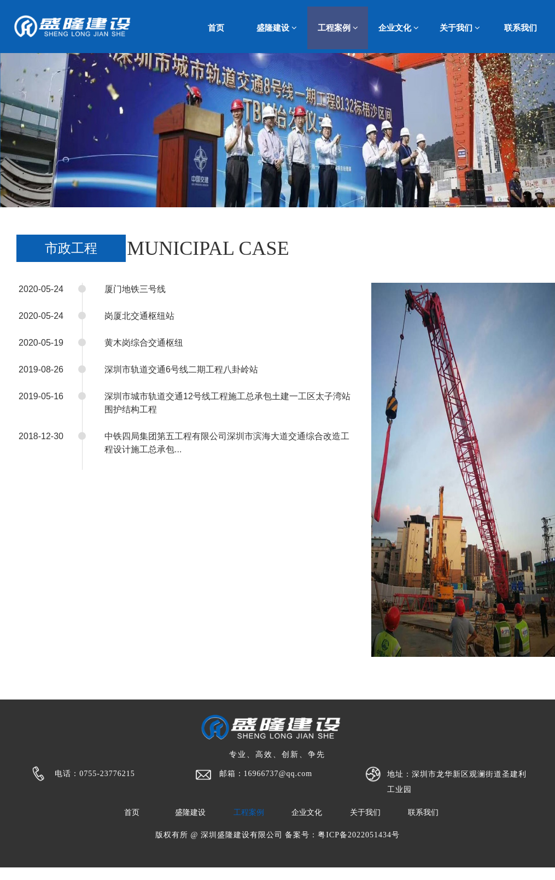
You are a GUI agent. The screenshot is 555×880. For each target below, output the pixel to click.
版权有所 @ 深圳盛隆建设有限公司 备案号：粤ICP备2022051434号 (277, 835)
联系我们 (520, 27)
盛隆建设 (276, 27)
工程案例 (338, 27)
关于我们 (460, 27)
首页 (216, 27)
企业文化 (398, 27)
